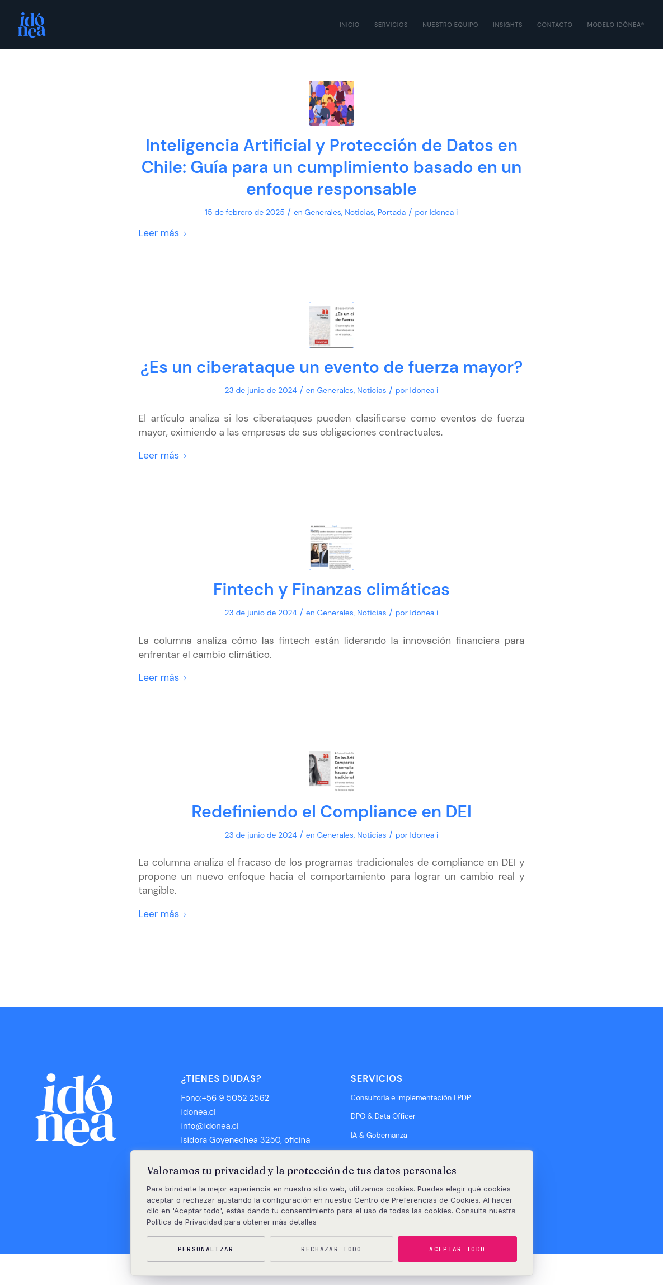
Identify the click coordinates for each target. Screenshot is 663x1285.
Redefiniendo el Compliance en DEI (331, 812)
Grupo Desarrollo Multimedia (114, 1269)
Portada (392, 212)
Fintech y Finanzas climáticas (331, 589)
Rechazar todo (331, 1249)
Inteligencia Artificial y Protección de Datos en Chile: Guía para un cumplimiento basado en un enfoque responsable (332, 167)
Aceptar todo (457, 1249)
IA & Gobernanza (379, 1135)
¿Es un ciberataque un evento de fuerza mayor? (331, 367)
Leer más (165, 233)
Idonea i (443, 212)
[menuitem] (349, 24)
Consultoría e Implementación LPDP (411, 1097)
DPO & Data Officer (383, 1116)
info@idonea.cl (209, 1126)
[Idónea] (30, 24)
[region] (331, 1213)
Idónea (62, 1269)
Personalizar (206, 1249)
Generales (323, 212)
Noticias (359, 212)
